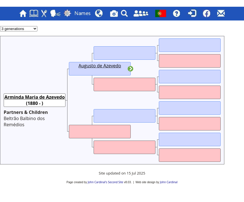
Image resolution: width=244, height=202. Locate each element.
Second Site (115, 182)
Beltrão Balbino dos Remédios (24, 121)
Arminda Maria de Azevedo (34, 97)
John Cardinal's (97, 182)
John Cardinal (168, 182)
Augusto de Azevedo (99, 66)
